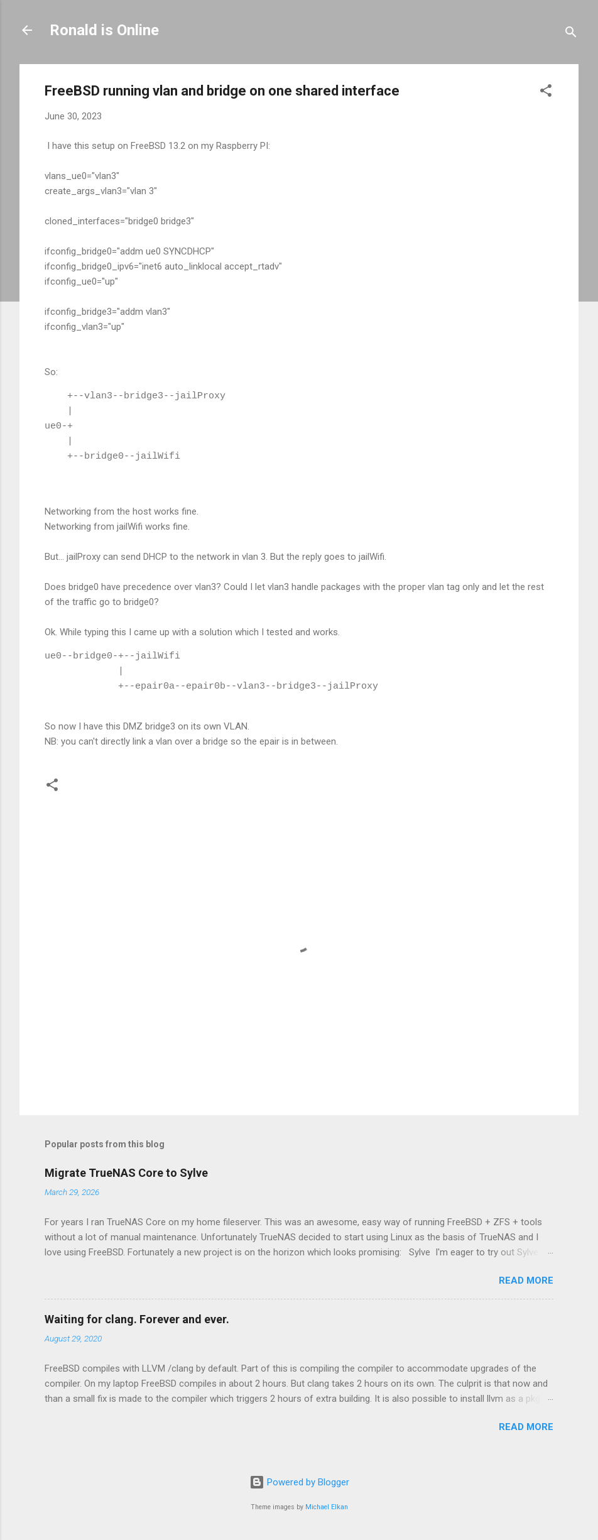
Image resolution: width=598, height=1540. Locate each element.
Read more (526, 1280)
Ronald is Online (104, 30)
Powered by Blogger (299, 1482)
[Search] (571, 34)
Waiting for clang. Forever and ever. (137, 1319)
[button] (545, 92)
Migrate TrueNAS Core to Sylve (126, 1172)
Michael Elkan (326, 1507)
